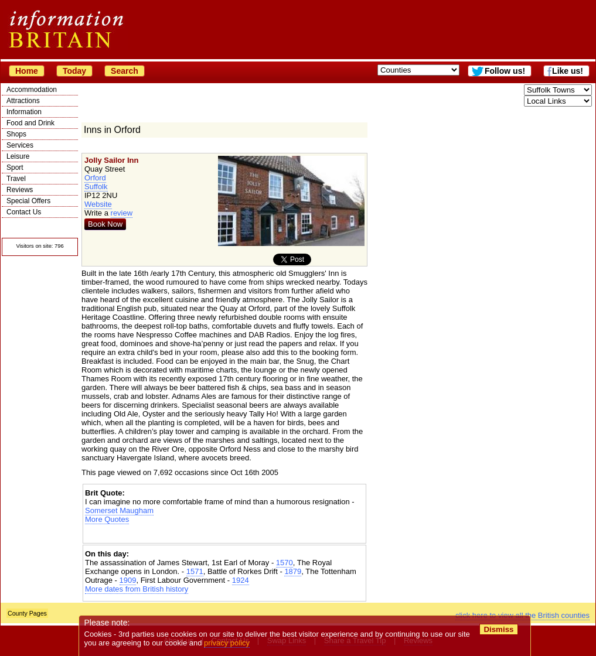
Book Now (105, 224)
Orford (95, 177)
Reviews (19, 190)
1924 (240, 580)
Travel (16, 179)
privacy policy (227, 642)
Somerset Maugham (119, 510)
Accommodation (31, 90)
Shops (16, 134)
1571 (194, 571)
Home (26, 71)
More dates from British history (136, 589)
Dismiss (498, 629)
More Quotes (107, 519)
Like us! (567, 71)
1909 (128, 580)
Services (19, 145)
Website (98, 204)
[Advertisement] (224, 533)
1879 (292, 571)
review (122, 213)
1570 (284, 562)
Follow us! (505, 71)
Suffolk (96, 186)
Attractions (23, 101)
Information (24, 112)
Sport (14, 167)
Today (74, 71)
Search (124, 71)
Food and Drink (30, 123)
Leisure (17, 156)
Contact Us (23, 212)
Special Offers (28, 201)
